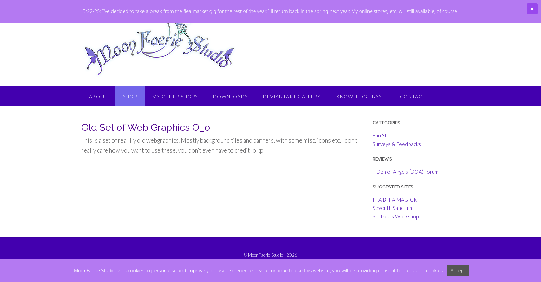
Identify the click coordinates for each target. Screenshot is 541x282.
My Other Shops (175, 119)
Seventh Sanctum (392, 230)
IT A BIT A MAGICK (395, 222)
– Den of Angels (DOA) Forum (406, 194)
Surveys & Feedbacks (397, 167)
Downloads (230, 119)
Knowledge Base (360, 119)
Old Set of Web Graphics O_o (145, 150)
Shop (130, 119)
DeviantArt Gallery (292, 119)
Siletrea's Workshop (396, 239)
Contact (413, 119)
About (98, 119)
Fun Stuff (383, 158)
